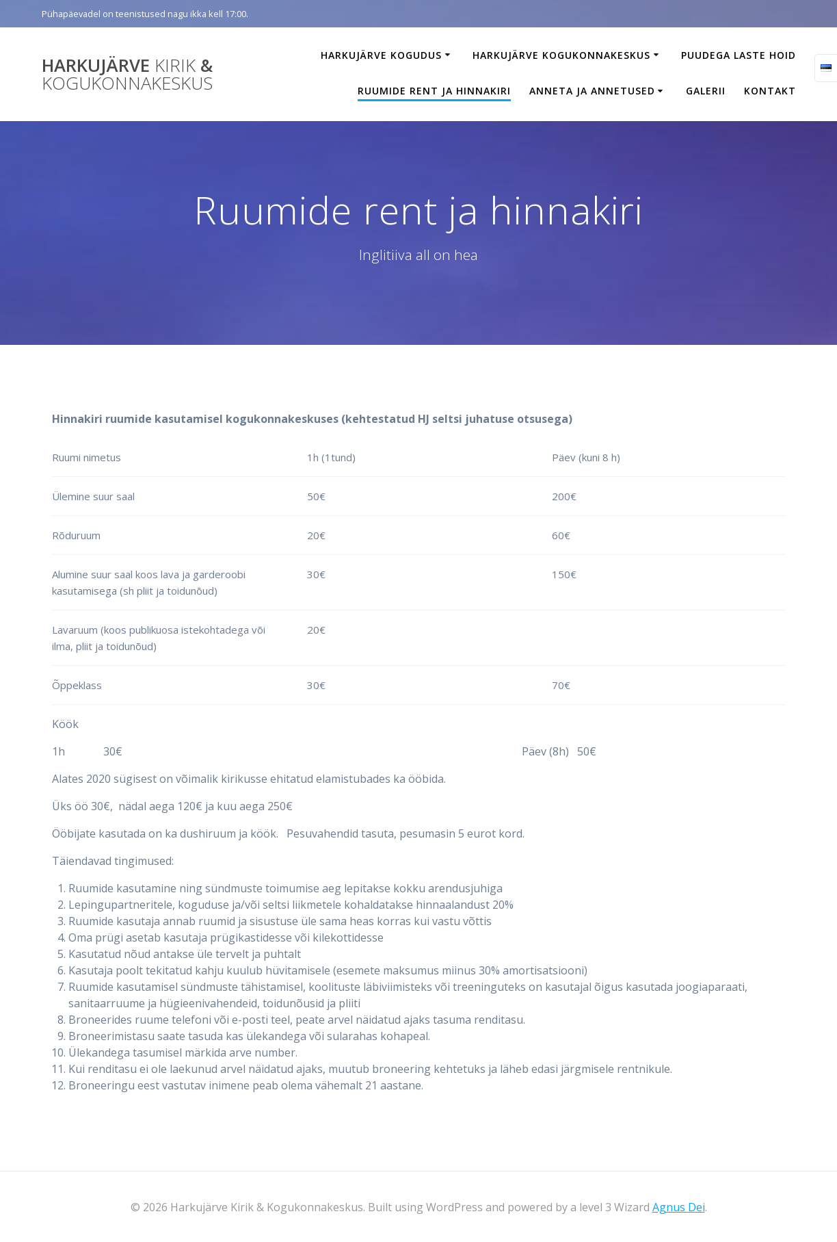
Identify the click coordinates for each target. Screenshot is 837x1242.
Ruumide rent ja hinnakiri (434, 90)
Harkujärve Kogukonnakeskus (561, 55)
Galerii (706, 90)
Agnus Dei (678, 1207)
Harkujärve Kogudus (381, 55)
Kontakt (770, 90)
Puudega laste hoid (738, 55)
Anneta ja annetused (592, 90)
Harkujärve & (127, 74)
